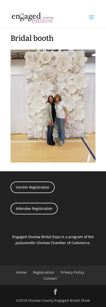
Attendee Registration (34, 208)
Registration (43, 272)
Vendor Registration (32, 187)
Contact (50, 278)
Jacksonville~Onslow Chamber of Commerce (52, 242)
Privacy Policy (72, 272)
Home (21, 272)
